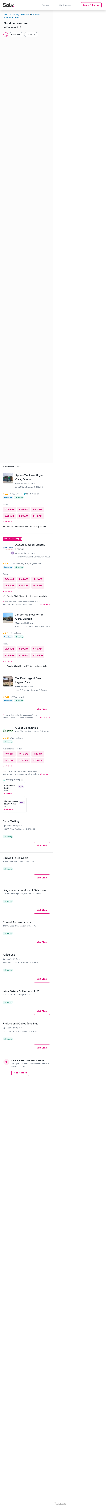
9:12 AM (38, 579)
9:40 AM (37, 516)
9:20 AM (23, 516)
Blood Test (25, 14)
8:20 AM (23, 509)
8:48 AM (23, 579)
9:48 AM (37, 585)
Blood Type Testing (11, 17)
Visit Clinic (42, 709)
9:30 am (23, 753)
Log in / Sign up (91, 5)
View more (7, 521)
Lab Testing (14, 14)
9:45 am (38, 753)
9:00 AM (9, 516)
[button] (83, 62)
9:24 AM (9, 585)
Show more (45, 604)
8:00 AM (9, 509)
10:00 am (9, 760)
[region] (79, 758)
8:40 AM (37, 509)
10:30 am (37, 760)
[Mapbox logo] (60, 1503)
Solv (5, 14)
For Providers (65, 5)
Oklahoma (35, 14)
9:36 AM (23, 585)
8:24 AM (9, 579)
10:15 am (23, 760)
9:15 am (9, 753)
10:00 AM (38, 655)
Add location (20, 1072)
